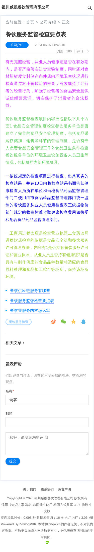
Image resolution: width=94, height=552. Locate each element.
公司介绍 (48, 22)
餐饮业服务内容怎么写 (30, 310)
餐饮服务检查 (18, 322)
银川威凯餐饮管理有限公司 (53, 498)
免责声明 (64, 489)
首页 (30, 22)
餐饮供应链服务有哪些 (30, 290)
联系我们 (47, 489)
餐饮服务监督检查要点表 (32, 301)
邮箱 (9, 413)
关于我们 (29, 489)
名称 (10, 391)
